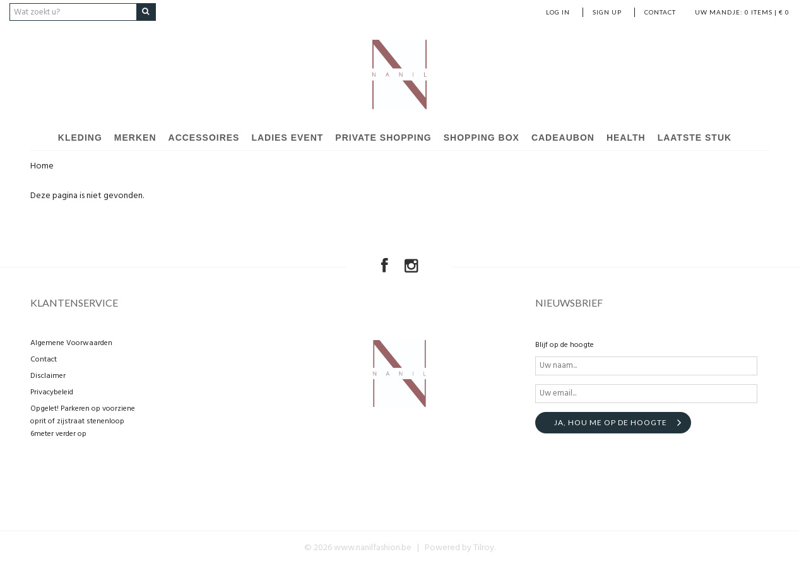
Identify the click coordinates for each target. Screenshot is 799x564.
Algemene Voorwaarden (71, 342)
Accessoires (204, 137)
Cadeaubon (563, 137)
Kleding (80, 137)
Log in (558, 12)
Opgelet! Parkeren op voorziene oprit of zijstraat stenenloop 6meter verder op (82, 421)
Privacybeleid (51, 391)
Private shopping (383, 137)
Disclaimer (48, 375)
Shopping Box (481, 137)
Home (42, 166)
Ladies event (287, 137)
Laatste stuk (695, 137)
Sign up (607, 12)
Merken (135, 137)
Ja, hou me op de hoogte (610, 421)
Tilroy (483, 547)
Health (626, 137)
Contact (660, 12)
